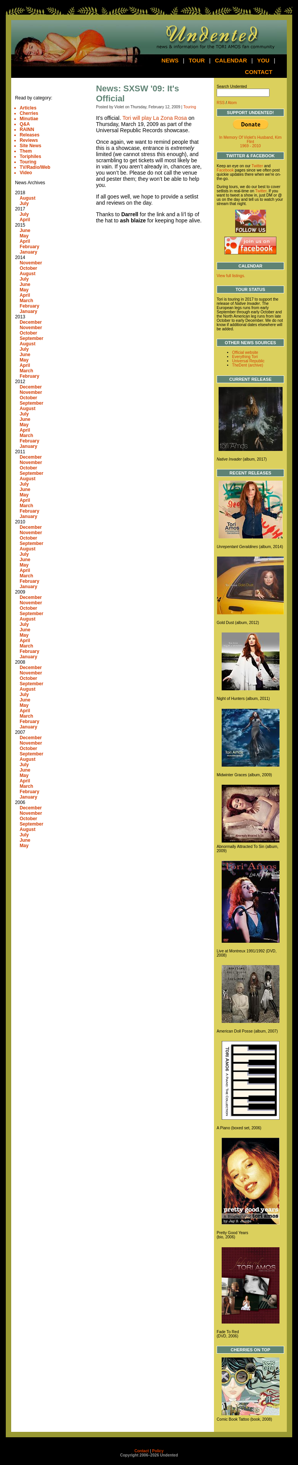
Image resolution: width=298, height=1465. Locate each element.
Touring (28, 162)
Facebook (225, 170)
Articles (28, 108)
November (31, 263)
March (26, 300)
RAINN (27, 129)
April (25, 219)
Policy (158, 1451)
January (28, 252)
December (31, 322)
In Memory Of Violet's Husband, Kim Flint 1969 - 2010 (250, 141)
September (31, 338)
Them (26, 151)
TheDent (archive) (247, 365)
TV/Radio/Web (35, 167)
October (28, 268)
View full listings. (231, 276)
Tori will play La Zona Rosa (154, 118)
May (24, 236)
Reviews (29, 140)
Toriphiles (30, 156)
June (25, 230)
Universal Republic (248, 361)
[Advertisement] (38, 983)
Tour (197, 60)
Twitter (257, 166)
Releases (30, 135)
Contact (258, 72)
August (27, 198)
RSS (221, 103)
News (170, 60)
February (29, 246)
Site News (30, 145)
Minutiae (29, 118)
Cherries (29, 113)
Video (26, 172)
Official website (245, 352)
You (263, 60)
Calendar (231, 60)
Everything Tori (245, 357)
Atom (232, 103)
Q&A (25, 124)
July (24, 203)
